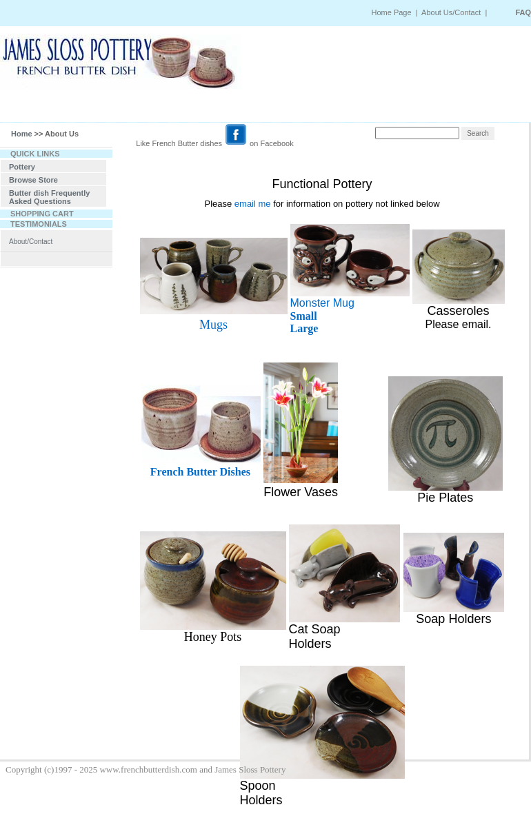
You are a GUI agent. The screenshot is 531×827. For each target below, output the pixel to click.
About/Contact (30, 241)
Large (304, 328)
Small (303, 316)
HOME (50, 110)
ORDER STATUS (267, 110)
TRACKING (340, 110)
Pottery (22, 167)
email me (252, 203)
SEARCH (102, 110)
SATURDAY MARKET (179, 110)
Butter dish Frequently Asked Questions (49, 197)
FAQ (523, 12)
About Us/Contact (452, 12)
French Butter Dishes (200, 472)
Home (21, 134)
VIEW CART (405, 110)
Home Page (391, 12)
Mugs (213, 324)
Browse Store (33, 180)
